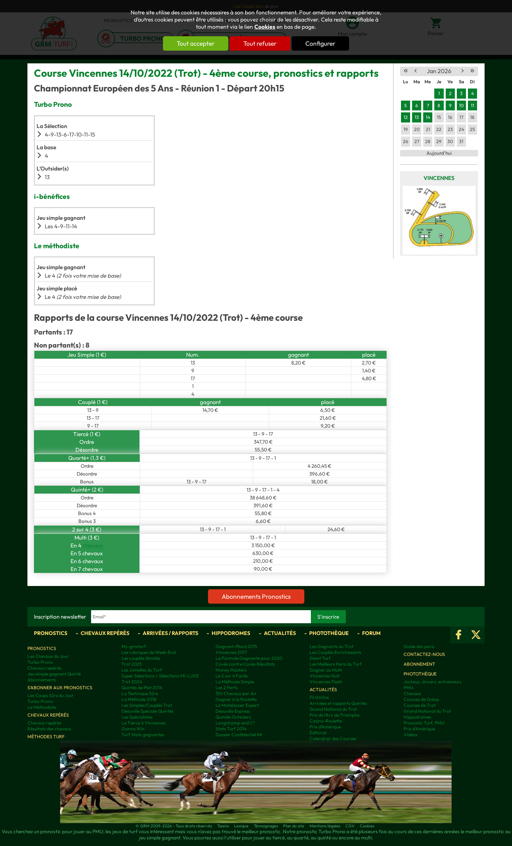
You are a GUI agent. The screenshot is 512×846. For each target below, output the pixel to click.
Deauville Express (233, 711)
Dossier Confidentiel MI (239, 735)
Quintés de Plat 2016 (141, 688)
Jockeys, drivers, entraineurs (432, 682)
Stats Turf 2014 (231, 729)
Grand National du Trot (333, 709)
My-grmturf (133, 646)
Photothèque (329, 633)
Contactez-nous (424, 654)
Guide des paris (419, 646)
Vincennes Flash (326, 682)
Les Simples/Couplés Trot (146, 705)
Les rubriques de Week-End (148, 652)
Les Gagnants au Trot (331, 646)
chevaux (93, 545)
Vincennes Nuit (325, 676)
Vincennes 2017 (231, 652)
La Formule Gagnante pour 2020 (249, 658)
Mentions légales (325, 825)
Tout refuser (260, 43)
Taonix (223, 825)
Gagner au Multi (326, 670)
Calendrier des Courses (333, 738)
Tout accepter (196, 43)
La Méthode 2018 (138, 699)
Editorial (318, 733)
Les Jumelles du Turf (141, 670)
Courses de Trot (420, 705)
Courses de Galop (421, 699)
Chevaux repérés (105, 633)
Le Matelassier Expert (237, 705)
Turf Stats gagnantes (142, 735)
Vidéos (410, 735)
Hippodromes (231, 633)
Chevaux (412, 693)
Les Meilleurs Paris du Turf (336, 664)
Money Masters (231, 670)
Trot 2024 (131, 682)
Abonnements (41, 680)
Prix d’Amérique (419, 729)
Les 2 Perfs (227, 688)
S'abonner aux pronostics (59, 688)
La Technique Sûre (139, 693)
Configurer (320, 43)
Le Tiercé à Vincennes (143, 723)
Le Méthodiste (41, 707)
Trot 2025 (131, 664)
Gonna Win (133, 729)
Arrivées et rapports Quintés (338, 703)
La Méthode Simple (235, 682)
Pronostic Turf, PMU (424, 723)
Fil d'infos (319, 697)
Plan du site (293, 825)
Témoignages (266, 825)
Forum (371, 633)
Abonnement (419, 664)
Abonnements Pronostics (256, 596)
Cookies (264, 26)
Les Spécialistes (136, 717)
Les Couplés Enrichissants (335, 652)
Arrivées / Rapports (170, 633)
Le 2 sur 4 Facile (232, 676)
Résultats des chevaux (49, 729)
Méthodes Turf (46, 737)
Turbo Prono (40, 662)
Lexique (241, 825)
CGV (350, 825)
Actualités (280, 633)
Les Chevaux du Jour (48, 656)
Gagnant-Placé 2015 (236, 646)
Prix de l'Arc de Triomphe (335, 715)
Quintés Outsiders (233, 717)
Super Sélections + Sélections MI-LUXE (160, 676)
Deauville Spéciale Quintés (147, 711)
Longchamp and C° (235, 723)
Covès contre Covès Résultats (245, 664)
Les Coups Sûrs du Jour (50, 695)
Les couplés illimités (140, 658)
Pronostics (50, 633)
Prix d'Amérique (325, 727)
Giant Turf (320, 658)
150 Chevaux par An (236, 693)
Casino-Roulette (326, 721)
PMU (408, 688)
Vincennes (439, 177)
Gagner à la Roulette (236, 699)
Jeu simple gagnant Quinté (54, 674)
